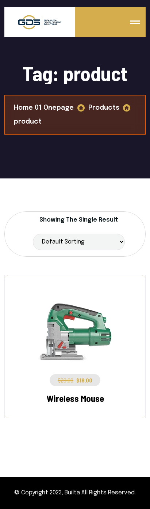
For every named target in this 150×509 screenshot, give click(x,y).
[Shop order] (79, 242)
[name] (135, 22)
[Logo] (40, 22)
